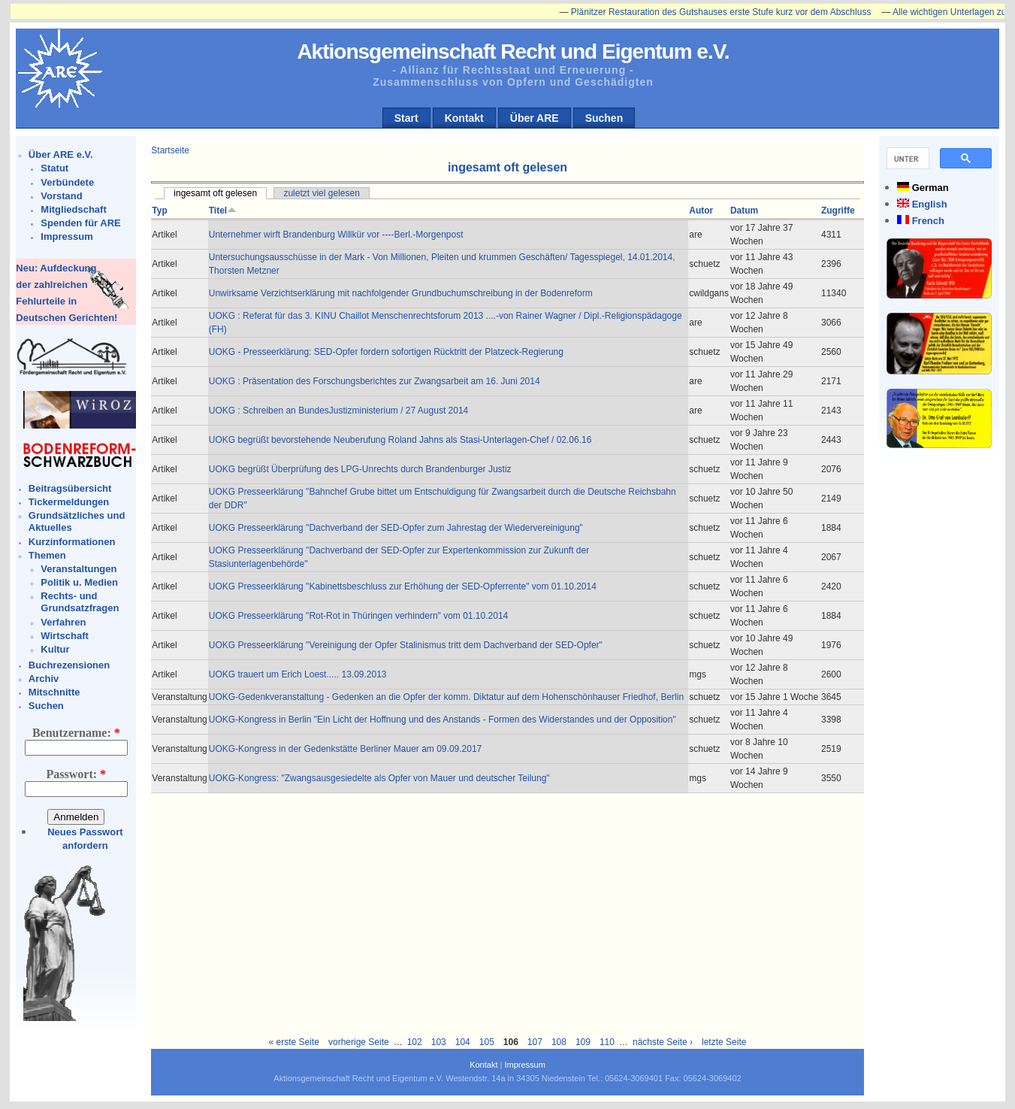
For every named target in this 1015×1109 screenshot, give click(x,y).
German (930, 187)
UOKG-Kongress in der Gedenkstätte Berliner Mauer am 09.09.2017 (345, 749)
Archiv (44, 678)
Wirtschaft (64, 635)
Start (406, 118)
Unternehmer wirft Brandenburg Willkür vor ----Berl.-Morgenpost (336, 234)
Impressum (66, 236)
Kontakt (464, 118)
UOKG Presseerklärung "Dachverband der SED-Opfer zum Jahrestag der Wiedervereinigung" (396, 528)
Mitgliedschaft (73, 209)
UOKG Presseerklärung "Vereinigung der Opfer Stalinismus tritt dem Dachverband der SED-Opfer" (406, 645)
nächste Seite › (663, 1042)
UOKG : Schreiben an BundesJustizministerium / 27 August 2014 (339, 410)
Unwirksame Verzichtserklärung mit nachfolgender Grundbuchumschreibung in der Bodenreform (401, 293)
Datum (744, 210)
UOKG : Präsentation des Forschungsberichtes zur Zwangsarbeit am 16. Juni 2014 (374, 381)
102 (414, 1042)
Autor (701, 210)
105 (486, 1042)
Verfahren (63, 622)
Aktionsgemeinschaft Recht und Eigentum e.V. (513, 51)
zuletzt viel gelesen (321, 193)
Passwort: (77, 774)
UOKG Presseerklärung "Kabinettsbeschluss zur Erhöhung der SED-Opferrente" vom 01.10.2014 (403, 586)
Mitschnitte (54, 692)
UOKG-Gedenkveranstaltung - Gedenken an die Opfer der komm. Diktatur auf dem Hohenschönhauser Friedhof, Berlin (446, 697)
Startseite (170, 150)
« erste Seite (294, 1042)
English (929, 204)
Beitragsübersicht (70, 488)
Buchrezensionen (69, 665)
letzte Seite (724, 1042)
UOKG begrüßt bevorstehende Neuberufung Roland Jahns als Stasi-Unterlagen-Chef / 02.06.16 (400, 440)
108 (558, 1042)
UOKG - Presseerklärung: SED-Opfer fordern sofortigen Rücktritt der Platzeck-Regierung (386, 352)
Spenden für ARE (80, 223)
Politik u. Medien (79, 582)
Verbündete (67, 182)
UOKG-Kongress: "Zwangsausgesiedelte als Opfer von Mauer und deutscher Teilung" (379, 778)
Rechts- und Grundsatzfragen (80, 602)
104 (462, 1042)
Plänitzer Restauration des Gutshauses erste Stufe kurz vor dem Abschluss (729, 12)
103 (438, 1042)
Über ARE (534, 118)
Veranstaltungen (78, 568)
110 (607, 1042)
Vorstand (61, 195)
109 (583, 1042)
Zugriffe (838, 210)
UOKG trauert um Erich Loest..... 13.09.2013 (298, 674)
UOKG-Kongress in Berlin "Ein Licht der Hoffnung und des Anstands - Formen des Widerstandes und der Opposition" (442, 719)
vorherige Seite (358, 1042)
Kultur (55, 649)
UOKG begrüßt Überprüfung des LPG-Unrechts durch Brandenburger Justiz (360, 469)
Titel (223, 210)
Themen (47, 555)
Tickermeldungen (69, 502)
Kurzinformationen (72, 541)
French (928, 220)
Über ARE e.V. (61, 154)
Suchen (604, 118)
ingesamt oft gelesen (215, 193)
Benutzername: (76, 732)
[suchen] (906, 158)
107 (534, 1042)
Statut (54, 168)
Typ (159, 210)
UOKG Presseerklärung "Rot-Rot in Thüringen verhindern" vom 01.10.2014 (359, 616)
